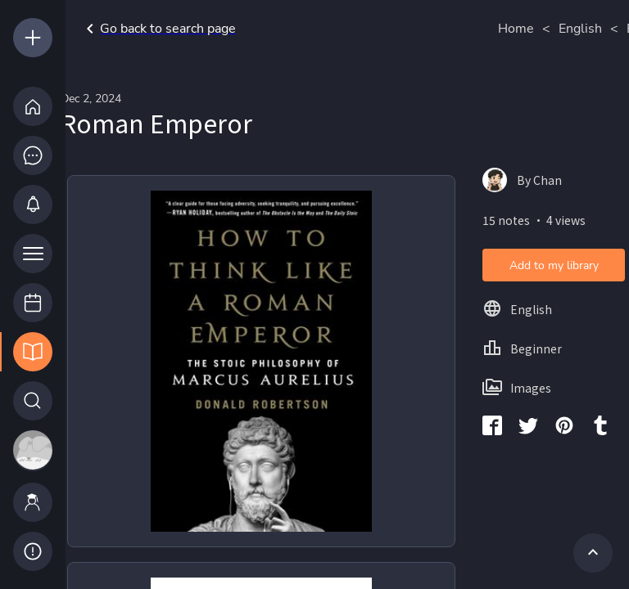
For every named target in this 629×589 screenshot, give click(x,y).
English (580, 29)
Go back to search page (158, 28)
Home (516, 29)
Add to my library (554, 265)
